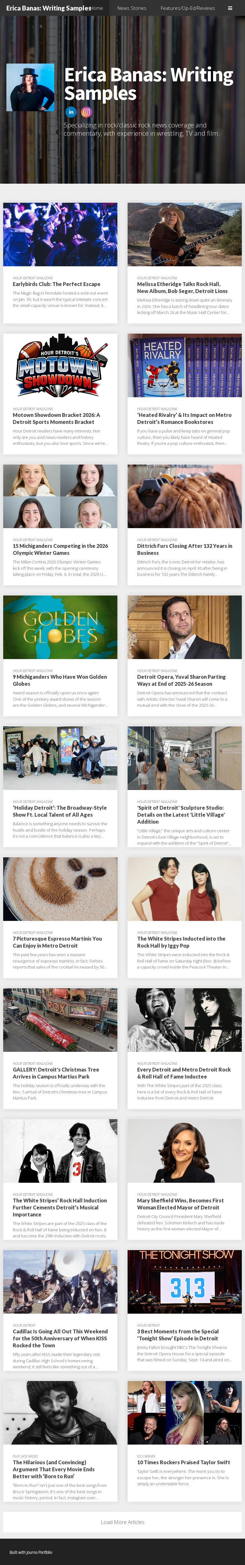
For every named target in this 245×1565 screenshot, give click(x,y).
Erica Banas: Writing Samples (48, 8)
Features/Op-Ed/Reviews (188, 8)
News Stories (131, 8)
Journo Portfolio (39, 1552)
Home (96, 8)
